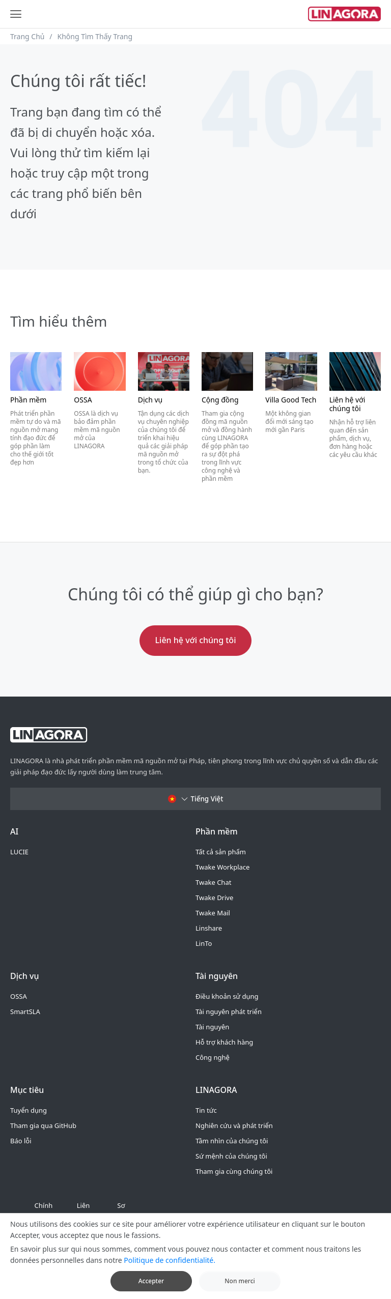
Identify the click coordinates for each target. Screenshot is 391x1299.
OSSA (18, 996)
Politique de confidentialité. (169, 1266)
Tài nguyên (212, 1026)
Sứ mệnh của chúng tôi (231, 1156)
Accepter (151, 1287)
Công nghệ (213, 1057)
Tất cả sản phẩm (221, 851)
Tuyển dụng (28, 1110)
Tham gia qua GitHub (43, 1125)
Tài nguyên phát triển (229, 1011)
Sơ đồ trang (121, 1218)
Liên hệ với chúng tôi (195, 640)
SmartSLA (25, 1011)
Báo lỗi (21, 1140)
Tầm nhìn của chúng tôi (232, 1140)
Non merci (240, 1287)
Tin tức (206, 1110)
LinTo (204, 943)
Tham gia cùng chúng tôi (234, 1171)
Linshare (209, 928)
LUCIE (19, 851)
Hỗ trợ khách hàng (224, 1042)
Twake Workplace (222, 867)
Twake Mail (213, 912)
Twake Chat (213, 882)
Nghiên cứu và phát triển (234, 1125)
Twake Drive (214, 897)
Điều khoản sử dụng (227, 996)
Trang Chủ (27, 36)
